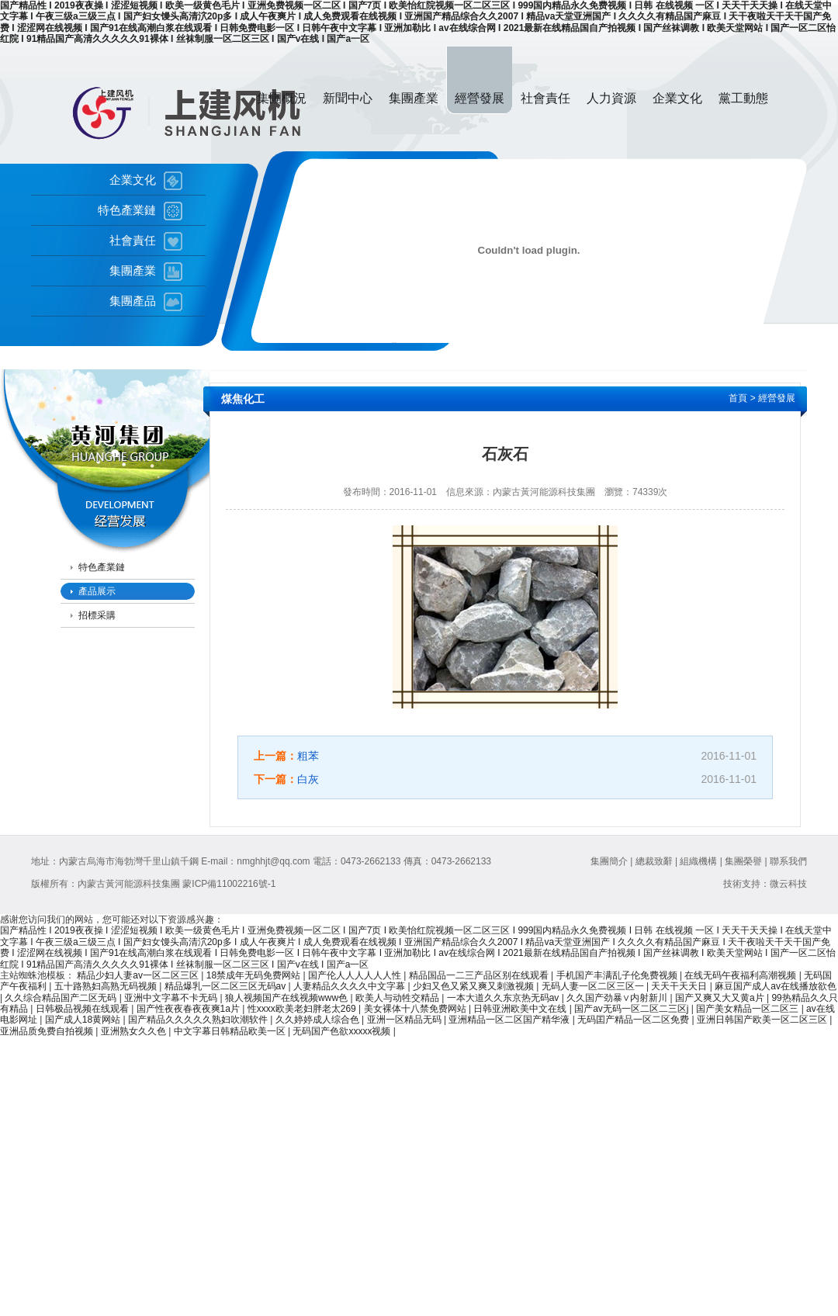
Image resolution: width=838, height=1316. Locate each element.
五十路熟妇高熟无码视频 (106, 986)
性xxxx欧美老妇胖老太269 (303, 1008)
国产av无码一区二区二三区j (632, 1008)
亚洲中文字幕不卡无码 (172, 997)
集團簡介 (609, 861)
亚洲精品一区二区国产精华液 (510, 1019)
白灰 (308, 779)
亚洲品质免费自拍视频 (47, 1031)
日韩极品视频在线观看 (83, 1008)
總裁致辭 (654, 861)
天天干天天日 (680, 986)
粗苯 (308, 756)
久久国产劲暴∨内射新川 (618, 997)
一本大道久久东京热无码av (504, 997)
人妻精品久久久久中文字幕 (350, 986)
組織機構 (698, 861)
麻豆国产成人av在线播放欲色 (775, 986)
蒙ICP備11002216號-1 (228, 883)
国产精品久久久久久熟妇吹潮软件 (199, 1019)
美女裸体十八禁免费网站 (416, 1008)
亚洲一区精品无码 (405, 1019)
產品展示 (97, 591)
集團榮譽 (743, 861)
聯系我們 (788, 861)
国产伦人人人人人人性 (355, 975)
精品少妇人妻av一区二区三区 (139, 975)
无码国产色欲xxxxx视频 (343, 1031)
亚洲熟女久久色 (134, 1031)
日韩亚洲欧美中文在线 (521, 1008)
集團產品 (132, 301)
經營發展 (479, 98)
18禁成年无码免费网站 (254, 975)
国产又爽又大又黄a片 (721, 997)
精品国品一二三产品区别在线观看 (480, 975)
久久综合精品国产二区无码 (62, 997)
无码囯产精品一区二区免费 (634, 1019)
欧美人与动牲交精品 (398, 997)
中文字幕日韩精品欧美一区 (231, 1031)
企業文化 (677, 98)
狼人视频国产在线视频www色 (287, 997)
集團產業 (413, 98)
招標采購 (97, 615)
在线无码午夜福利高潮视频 (741, 975)
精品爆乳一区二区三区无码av (226, 986)
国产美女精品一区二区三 (748, 1008)
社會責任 (545, 98)
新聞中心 (347, 98)
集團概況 (281, 98)
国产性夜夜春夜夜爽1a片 (190, 1008)
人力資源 (611, 98)
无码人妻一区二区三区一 (594, 986)
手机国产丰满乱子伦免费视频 (618, 975)
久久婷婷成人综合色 (318, 1019)
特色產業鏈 (127, 210)
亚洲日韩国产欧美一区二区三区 (763, 1019)
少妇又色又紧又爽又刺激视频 (474, 986)
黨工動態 (743, 98)
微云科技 (788, 883)
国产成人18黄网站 (84, 1019)
